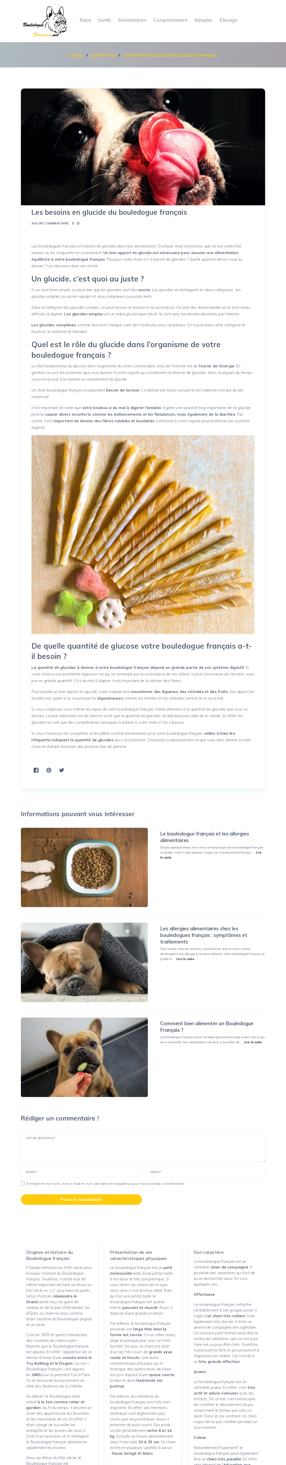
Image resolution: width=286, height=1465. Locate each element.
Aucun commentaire (50, 223)
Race (85, 19)
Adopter (205, 19)
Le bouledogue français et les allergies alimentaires (183, 833)
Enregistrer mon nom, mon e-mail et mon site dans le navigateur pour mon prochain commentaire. (105, 1099)
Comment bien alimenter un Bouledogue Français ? (182, 967)
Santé (104, 19)
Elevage (231, 19)
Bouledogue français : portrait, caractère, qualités (68, 1456)
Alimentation (132, 19)
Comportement (172, 19)
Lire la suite (179, 845)
